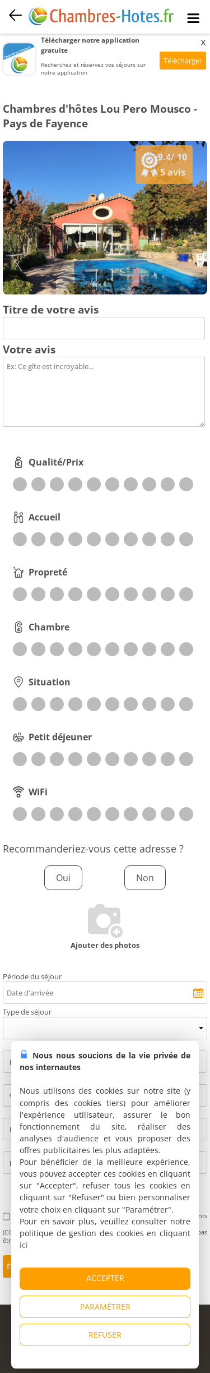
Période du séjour (32, 976)
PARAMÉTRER (105, 1306)
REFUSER (105, 1334)
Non (145, 878)
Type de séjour (27, 1012)
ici (24, 1245)
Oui (63, 878)
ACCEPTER (105, 1278)
